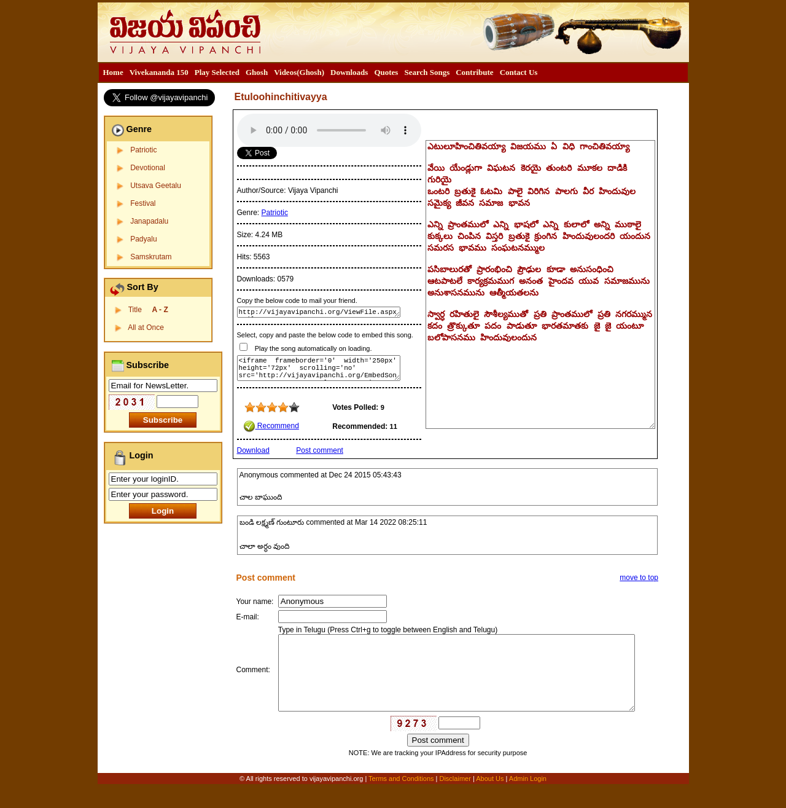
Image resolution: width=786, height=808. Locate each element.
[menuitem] (113, 72)
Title (148, 309)
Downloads (349, 72)
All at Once (146, 327)
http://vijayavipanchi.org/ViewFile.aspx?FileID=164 (318, 312)
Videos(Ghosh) (299, 72)
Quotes (386, 72)
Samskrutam (150, 257)
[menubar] (320, 72)
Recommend (271, 426)
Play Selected (217, 72)
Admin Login (528, 800)
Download (253, 450)
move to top (639, 577)
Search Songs (426, 72)
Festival (142, 203)
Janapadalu (149, 221)
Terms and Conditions (401, 800)
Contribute (474, 72)
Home (113, 72)
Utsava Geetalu (155, 185)
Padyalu (143, 239)
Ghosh (257, 72)
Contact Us (519, 72)
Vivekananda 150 (159, 72)
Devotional (147, 167)
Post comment (319, 450)
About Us (490, 800)
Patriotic (143, 150)
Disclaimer (454, 800)
